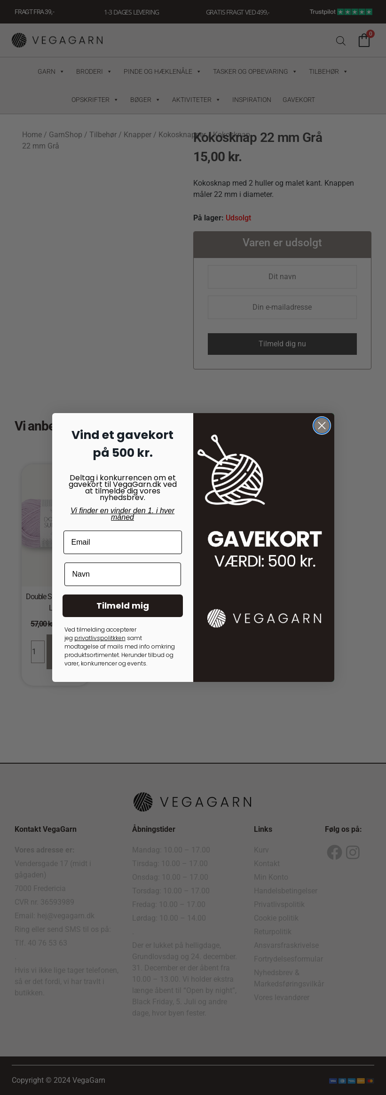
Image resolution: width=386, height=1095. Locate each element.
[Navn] (122, 574)
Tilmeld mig (122, 605)
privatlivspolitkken (100, 638)
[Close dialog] (322, 425)
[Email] (122, 542)
